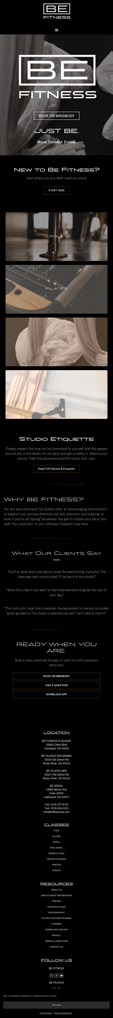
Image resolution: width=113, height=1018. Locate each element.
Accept (56, 1005)
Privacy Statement (63, 1013)
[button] (56, 29)
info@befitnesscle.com (56, 812)
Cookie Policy (46, 1013)
